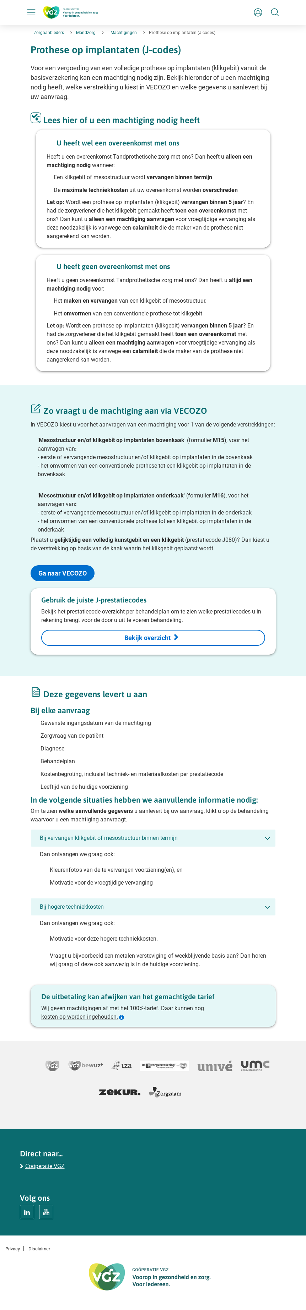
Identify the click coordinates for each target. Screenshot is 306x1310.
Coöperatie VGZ (45, 1166)
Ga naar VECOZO (62, 573)
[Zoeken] (275, 12)
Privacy (12, 1248)
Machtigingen (124, 32)
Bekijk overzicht (147, 638)
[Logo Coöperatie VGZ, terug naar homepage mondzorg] (70, 12)
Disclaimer (39, 1248)
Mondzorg (86, 32)
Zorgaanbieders (49, 32)
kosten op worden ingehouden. (79, 1016)
